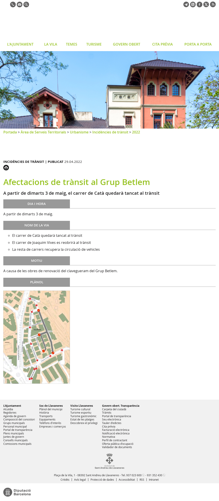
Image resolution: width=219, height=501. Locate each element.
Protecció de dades (102, 479)
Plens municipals (13, 433)
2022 (136, 132)
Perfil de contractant (114, 440)
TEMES (71, 44)
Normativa (108, 436)
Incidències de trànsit (110, 132)
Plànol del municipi (50, 409)
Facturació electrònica (115, 430)
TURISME (94, 44)
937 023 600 (134, 475)
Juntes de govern (13, 436)
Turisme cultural (80, 409)
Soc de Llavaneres (51, 406)
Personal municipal (15, 426)
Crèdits (65, 479)
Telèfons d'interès (50, 423)
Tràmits (106, 412)
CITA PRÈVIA (162, 44)
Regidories (9, 412)
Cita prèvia (108, 426)
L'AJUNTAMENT (20, 44)
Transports (46, 416)
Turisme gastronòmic (83, 416)
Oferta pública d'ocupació (117, 443)
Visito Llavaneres (81, 406)
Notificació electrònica (116, 433)
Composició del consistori (19, 419)
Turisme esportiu (80, 412)
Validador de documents (117, 447)
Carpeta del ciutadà (114, 409)
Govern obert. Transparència (120, 406)
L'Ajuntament (12, 406)
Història (44, 412)
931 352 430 (154, 475)
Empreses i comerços (52, 426)
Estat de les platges (82, 419)
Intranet (154, 479)
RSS (142, 479)
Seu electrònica (111, 419)
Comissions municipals (17, 443)
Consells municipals (15, 440)
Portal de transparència (17, 430)
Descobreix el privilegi (84, 423)
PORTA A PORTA (198, 44)
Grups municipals (14, 423)
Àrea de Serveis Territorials (43, 132)
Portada (10, 132)
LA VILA (50, 44)
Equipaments (47, 419)
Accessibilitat (127, 479)
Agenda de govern (14, 416)
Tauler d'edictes (111, 423)
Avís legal (80, 479)
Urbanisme (79, 132)
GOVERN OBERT (126, 44)
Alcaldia (8, 409)
